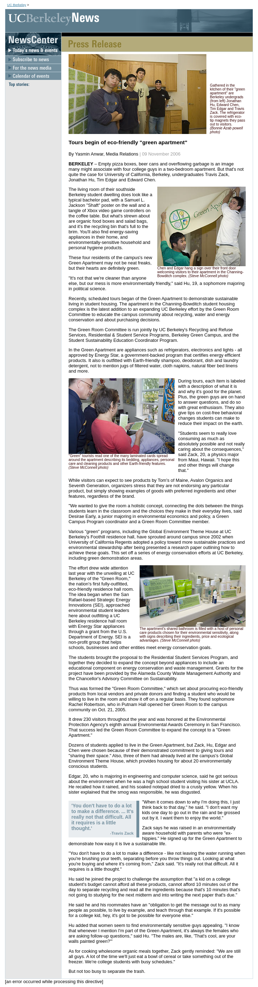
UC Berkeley (16, 5)
